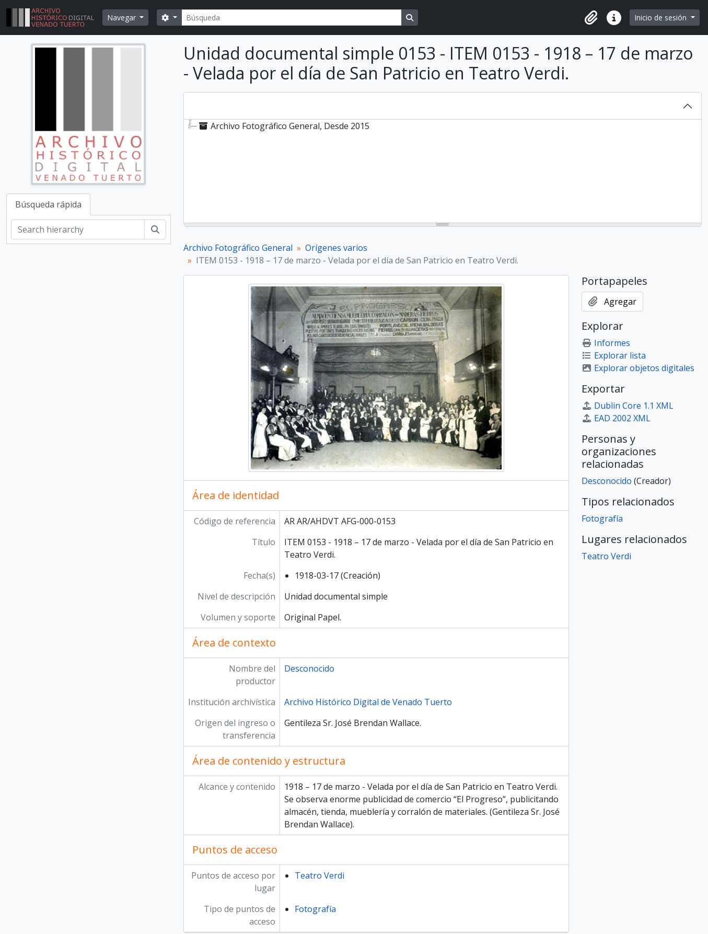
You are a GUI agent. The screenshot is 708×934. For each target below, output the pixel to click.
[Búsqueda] (291, 17)
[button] (590, 17)
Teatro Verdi (319, 875)
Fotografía (315, 909)
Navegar (122, 17)
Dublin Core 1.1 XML (628, 405)
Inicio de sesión (661, 17)
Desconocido (309, 668)
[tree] (442, 172)
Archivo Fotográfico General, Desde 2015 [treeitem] (283, 126)
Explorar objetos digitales (638, 368)
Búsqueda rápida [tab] (48, 204)
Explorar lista (614, 355)
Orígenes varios (336, 247)
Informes (606, 343)
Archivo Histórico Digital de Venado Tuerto (368, 702)
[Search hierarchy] (78, 229)
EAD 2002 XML (616, 418)
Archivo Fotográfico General (238, 247)
